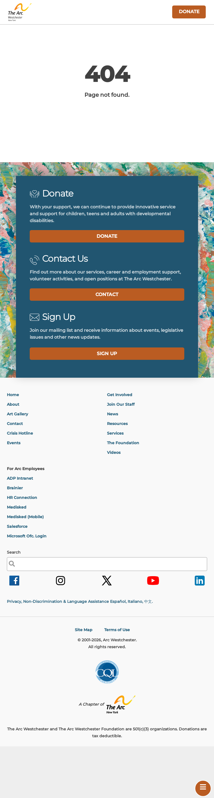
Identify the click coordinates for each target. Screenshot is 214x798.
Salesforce (17, 526)
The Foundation (123, 442)
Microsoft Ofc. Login (26, 536)
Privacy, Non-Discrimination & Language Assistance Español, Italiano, (80, 601)
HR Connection (22, 497)
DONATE (107, 236)
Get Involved (119, 394)
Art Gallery (17, 414)
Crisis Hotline (20, 433)
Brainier (15, 487)
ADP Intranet (20, 478)
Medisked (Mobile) (25, 516)
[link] (14, 585)
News (112, 414)
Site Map (83, 629)
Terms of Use (117, 629)
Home (13, 394)
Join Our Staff (121, 404)
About (13, 404)
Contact (15, 423)
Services (115, 433)
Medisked (16, 507)
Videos (113, 452)
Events (13, 442)
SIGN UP (107, 353)
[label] (107, 353)
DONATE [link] (189, 11)
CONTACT (106, 294)
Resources (117, 423)
